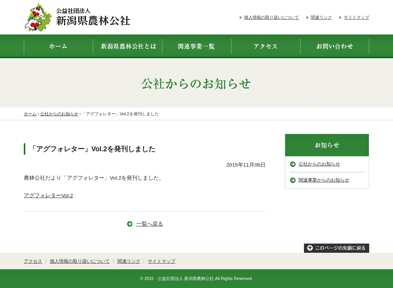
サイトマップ (356, 17)
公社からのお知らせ (319, 164)
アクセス (33, 261)
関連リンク (321, 17)
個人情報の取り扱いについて (271, 17)
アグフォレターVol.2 (48, 195)
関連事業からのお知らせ (324, 180)
